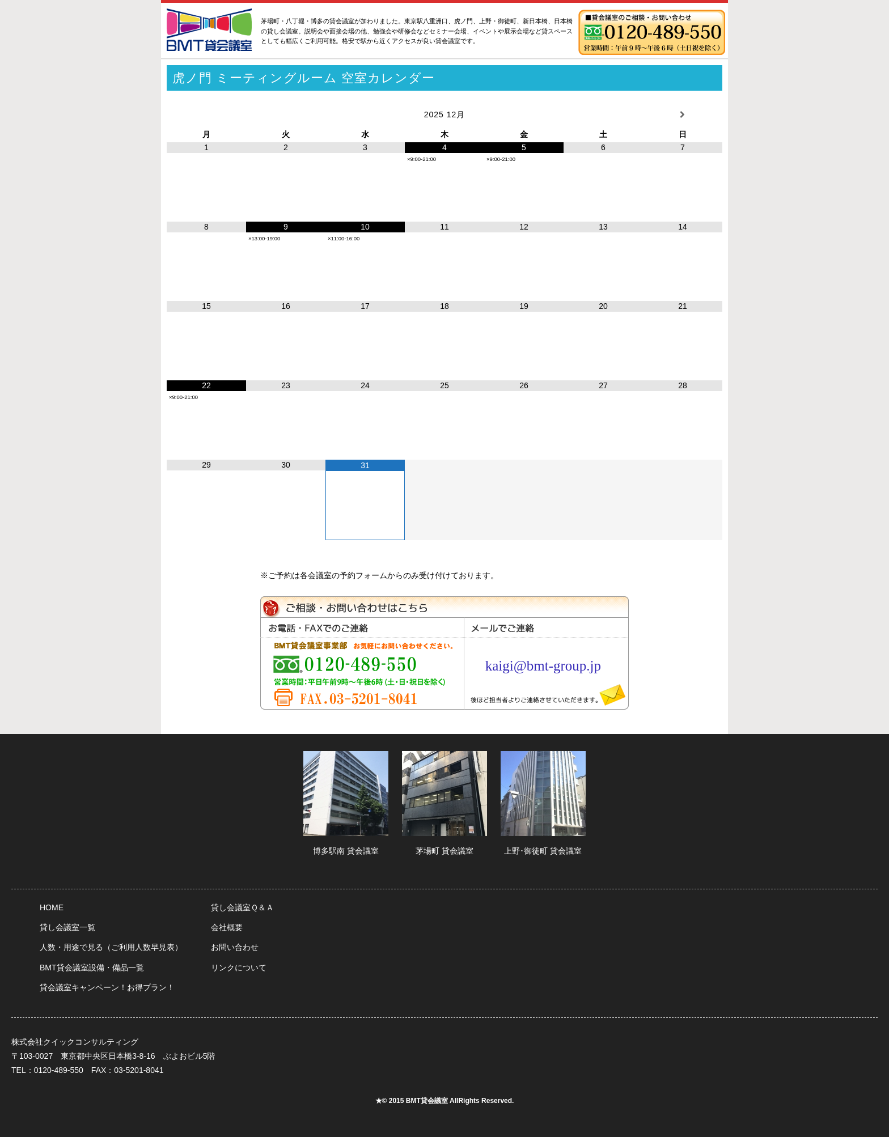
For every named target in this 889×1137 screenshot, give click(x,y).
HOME (52, 907)
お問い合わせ (235, 947)
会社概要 (227, 927)
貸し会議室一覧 (67, 927)
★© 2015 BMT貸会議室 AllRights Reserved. (444, 1101)
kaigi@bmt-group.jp (543, 665)
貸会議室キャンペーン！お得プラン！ (107, 987)
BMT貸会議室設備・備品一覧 (92, 967)
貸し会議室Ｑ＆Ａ (242, 907)
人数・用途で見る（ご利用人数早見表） (111, 947)
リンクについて (238, 967)
